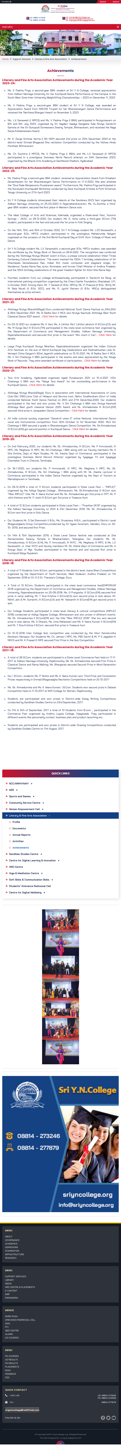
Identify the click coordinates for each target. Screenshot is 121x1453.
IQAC (7, 1323)
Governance (12, 1240)
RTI (7, 1327)
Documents (20, 828)
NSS (14, 789)
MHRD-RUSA (11, 1316)
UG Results (11, 1359)
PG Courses (12, 1356)
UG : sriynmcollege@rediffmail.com (79, 19)
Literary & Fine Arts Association (51, 59)
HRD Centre (16, 866)
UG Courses (12, 1337)
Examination (12, 1250)
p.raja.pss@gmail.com (70, 1438)
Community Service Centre (27, 802)
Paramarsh (11, 1297)
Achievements (21, 847)
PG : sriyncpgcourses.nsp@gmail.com (80, 20)
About (8, 1236)
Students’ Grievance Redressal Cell (30, 886)
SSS (7, 1377)
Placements (12, 1366)
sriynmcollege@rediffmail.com (22, 1410)
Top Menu (6, 2)
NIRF (7, 1294)
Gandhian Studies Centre (26, 853)
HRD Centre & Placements (20, 1287)
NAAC (8, 1370)
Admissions (11, 1247)
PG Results (11, 1363)
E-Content (11, 1290)
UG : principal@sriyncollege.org (78, 17)
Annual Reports (22, 834)
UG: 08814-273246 (37, 18)
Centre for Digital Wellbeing (28, 892)
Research (10, 1257)
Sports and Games (22, 796)
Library (9, 1280)
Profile (17, 821)
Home (5, 59)
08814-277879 (109, 1402)
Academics (11, 1243)
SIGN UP (116, 2)
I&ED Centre (12, 1330)
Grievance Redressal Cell (20, 1319)
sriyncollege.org (60, 1434)
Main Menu (60, 27)
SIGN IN (103, 2)
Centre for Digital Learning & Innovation (35, 860)
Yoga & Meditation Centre (26, 873)
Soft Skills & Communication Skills (31, 879)
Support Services (22, 59)
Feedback (10, 1373)
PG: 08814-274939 (37, 20)
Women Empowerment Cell (27, 809)
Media (8, 1283)
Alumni (9, 1334)
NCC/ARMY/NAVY (21, 783)
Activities (18, 841)
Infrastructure (14, 1254)
